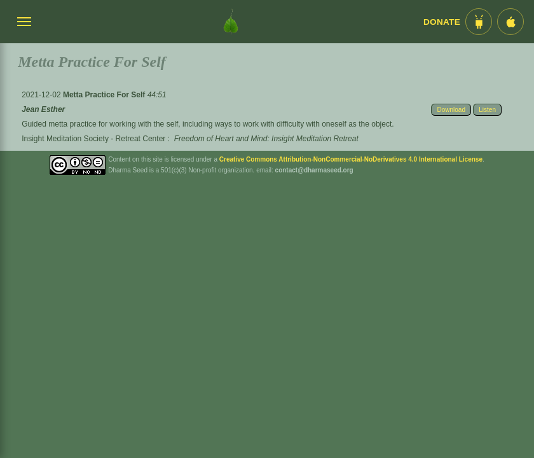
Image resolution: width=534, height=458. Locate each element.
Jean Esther (43, 109)
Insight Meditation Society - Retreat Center (93, 138)
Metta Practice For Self (105, 94)
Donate (441, 22)
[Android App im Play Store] (478, 21)
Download (451, 109)
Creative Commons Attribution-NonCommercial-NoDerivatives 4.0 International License (351, 159)
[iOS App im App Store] (510, 21)
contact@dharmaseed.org (314, 170)
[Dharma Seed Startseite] (230, 22)
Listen (487, 109)
